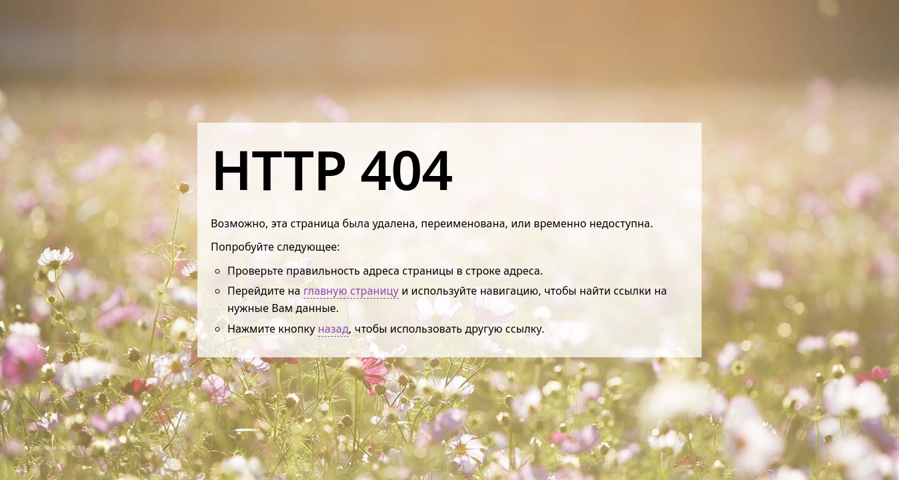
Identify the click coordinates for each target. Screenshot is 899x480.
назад (333, 328)
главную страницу (351, 290)
